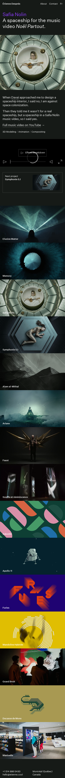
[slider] (28, 162)
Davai (15, 97)
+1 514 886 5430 (11, 771)
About (43, 3)
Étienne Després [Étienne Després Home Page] (11, 3)
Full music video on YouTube (22, 125)
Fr (61, 3)
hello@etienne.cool (13, 774)
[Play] (5, 162)
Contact (53, 3)
